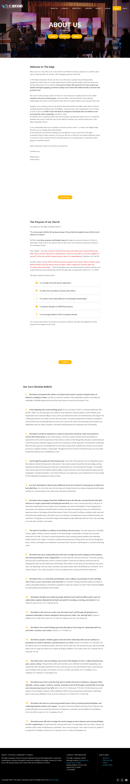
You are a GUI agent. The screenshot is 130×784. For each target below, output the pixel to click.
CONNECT (65, 362)
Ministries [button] (77, 8)
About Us (54, 8)
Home (61, 30)
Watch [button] (99, 8)
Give (117, 8)
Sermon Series (107, 765)
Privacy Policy (54, 780)
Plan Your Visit (107, 760)
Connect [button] (65, 8)
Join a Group (65, 197)
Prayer (108, 8)
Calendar (88, 8)
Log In (125, 8)
